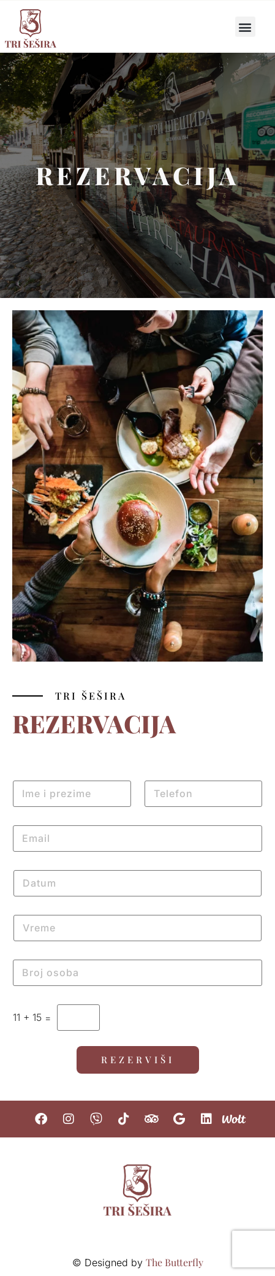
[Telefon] (204, 794)
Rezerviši (138, 1059)
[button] (245, 27)
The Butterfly (174, 1262)
